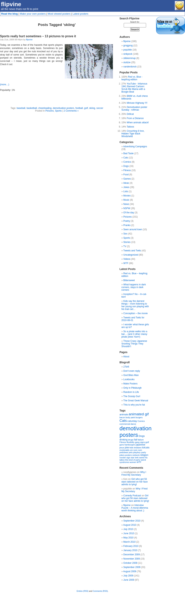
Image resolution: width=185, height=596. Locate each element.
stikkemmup (129, 58)
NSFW (126, 208)
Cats (125, 157)
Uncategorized (130, 254)
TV (124, 246)
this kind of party (132, 460)
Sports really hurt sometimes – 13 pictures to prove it (38, 36)
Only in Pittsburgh (132, 388)
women (133, 462)
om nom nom (136, 450)
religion (144, 455)
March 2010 (129, 542)
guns (121, 445)
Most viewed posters (59, 13)
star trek (135, 457)
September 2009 (131, 567)
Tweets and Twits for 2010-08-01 (132, 319)
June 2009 (128, 580)
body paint (130, 417)
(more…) (4, 84)
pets (131, 452)
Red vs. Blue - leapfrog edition (131, 78)
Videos (126, 259)
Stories (126, 242)
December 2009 (131, 554)
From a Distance (135, 118)
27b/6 (126, 366)
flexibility (130, 442)
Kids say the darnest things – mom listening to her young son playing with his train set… (135, 305)
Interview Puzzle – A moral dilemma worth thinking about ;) (134, 508)
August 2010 (129, 525)
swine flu (143, 457)
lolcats (146, 447)
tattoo (122, 460)
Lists (125, 191)
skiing (92, 108)
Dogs (126, 166)
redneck (136, 455)
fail (135, 439)
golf (86, 108)
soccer (99, 108)
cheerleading (45, 108)
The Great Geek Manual (135, 400)
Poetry (126, 221)
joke (127, 447)
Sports (58, 110)
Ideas (126, 183)
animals (123, 414)
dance (133, 424)
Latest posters (80, 13)
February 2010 (130, 546)
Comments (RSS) (100, 591)
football (79, 108)
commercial (124, 424)
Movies (127, 195)
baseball (21, 108)
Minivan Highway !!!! (137, 103)
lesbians (137, 447)
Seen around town (132, 229)
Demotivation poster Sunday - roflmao (134, 108)
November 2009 (131, 558)
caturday (132, 421)
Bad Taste (128, 153)
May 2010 (128, 537)
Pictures (49, 110)
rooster (122, 457)
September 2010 (131, 520)
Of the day (128, 212)
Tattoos (130, 126)
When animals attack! (138, 122)
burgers (139, 417)
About (126, 356)
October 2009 (130, 563)
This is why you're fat (134, 404)
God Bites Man (131, 375)
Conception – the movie (135, 313)
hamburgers (129, 445)
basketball (32, 108)
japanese (140, 444)
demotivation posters (63, 108)
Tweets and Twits (132, 250)
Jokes (126, 187)
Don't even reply (131, 371)
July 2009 (128, 575)
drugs (130, 440)
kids (131, 447)
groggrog (128, 45)
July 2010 (128, 529)
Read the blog (9, 13)
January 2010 (130, 550)
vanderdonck (130, 66)
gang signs (140, 442)
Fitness (127, 170)
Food (126, 174)
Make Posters (130, 383)
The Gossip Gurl (131, 396)
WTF (125, 263)
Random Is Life (131, 392)
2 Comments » (71, 110)
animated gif (139, 414)
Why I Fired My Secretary (133, 473)
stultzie (126, 62)
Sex (125, 233)
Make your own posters (33, 13)
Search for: (135, 22)
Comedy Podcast (132, 495)
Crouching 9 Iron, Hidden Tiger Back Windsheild (132, 134)
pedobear (123, 452)
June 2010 (128, 533)
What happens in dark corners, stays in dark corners (133, 287)
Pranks (126, 225)
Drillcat (130, 114)
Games (127, 178)
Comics (127, 162)
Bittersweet (129, 280)
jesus (121, 447)
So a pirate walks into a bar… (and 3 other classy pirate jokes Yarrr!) (134, 334)
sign (128, 457)
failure (141, 440)
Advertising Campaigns (135, 146)
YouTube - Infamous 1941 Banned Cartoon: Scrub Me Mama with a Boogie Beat (134, 87)
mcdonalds (124, 450)
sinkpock (127, 54)
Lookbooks (129, 379)
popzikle (127, 49)
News (126, 204)
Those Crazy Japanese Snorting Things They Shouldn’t (134, 344)
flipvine (11, 4)
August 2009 (129, 571)
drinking (123, 439)
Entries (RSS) (82, 591)
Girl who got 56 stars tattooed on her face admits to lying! (134, 482)
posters (128, 455)
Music (126, 200)
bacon (122, 417)
